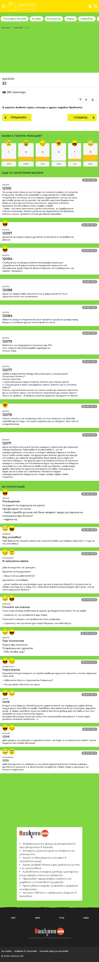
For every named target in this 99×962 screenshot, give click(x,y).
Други (5, 699)
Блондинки (54, 18)
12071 (6, 443)
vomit (26, 164)
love (59, 164)
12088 (7, 290)
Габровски (86, 18)
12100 (6, 188)
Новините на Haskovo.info (33, 832)
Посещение (11, 501)
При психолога (13, 640)
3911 (13, 918)
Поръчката (11, 669)
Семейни (6, 534)
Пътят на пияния (16, 607)
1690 (37, 918)
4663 (86, 918)
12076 (7, 415)
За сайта (6, 951)
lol (74, 164)
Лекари (5, 498)
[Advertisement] (49, 50)
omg (90, 164)
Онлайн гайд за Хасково (54, 951)
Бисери (36, 18)
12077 (7, 370)
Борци (70, 18)
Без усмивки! (11, 537)
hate (9, 164)
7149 (61, 918)
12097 (7, 233)
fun (42, 164)
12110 (5, 760)
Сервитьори (8, 666)
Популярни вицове (14, 18)
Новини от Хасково (25, 951)
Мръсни (6, 733)
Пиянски (6, 604)
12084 (7, 316)
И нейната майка (15, 561)
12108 (5, 702)
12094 (7, 259)
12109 (5, 736)
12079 (7, 341)
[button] (3, 6)
